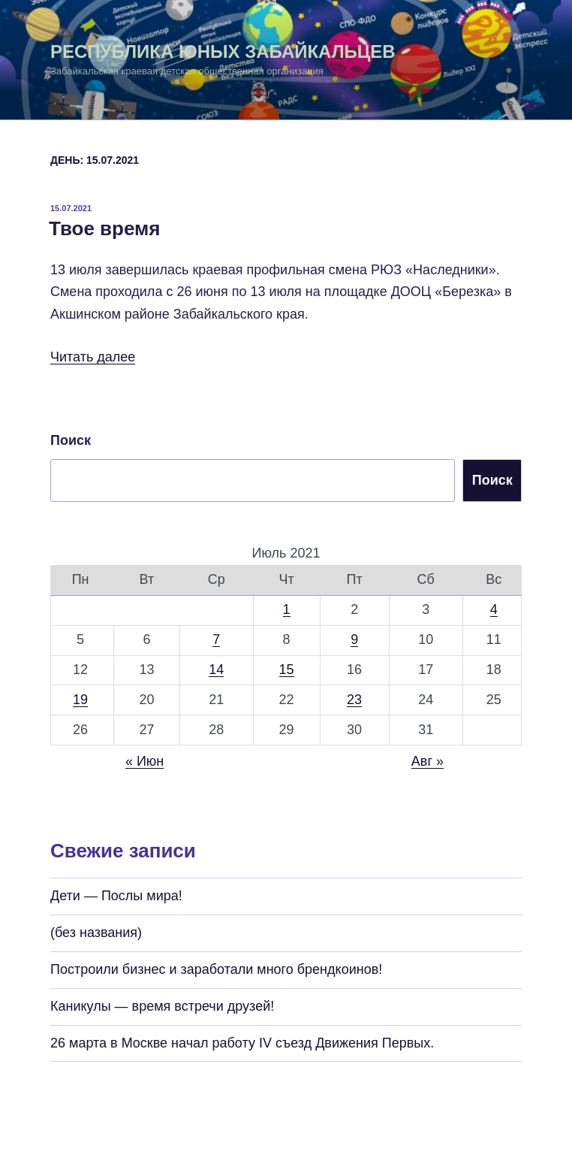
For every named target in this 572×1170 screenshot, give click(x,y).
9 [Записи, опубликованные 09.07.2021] (354, 639)
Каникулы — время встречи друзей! (162, 1006)
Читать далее (92, 356)
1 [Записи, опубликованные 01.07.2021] (287, 609)
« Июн (144, 761)
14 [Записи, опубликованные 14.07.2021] (216, 669)
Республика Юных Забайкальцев (223, 51)
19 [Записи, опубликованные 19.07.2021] (80, 699)
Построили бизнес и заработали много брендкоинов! (216, 969)
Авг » (427, 761)
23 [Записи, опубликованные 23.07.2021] (354, 699)
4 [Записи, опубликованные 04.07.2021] (494, 609)
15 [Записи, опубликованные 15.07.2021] (286, 669)
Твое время (104, 228)
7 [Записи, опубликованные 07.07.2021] (216, 639)
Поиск (70, 440)
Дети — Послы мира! (116, 895)
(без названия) (96, 932)
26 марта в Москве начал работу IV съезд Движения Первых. (242, 1043)
